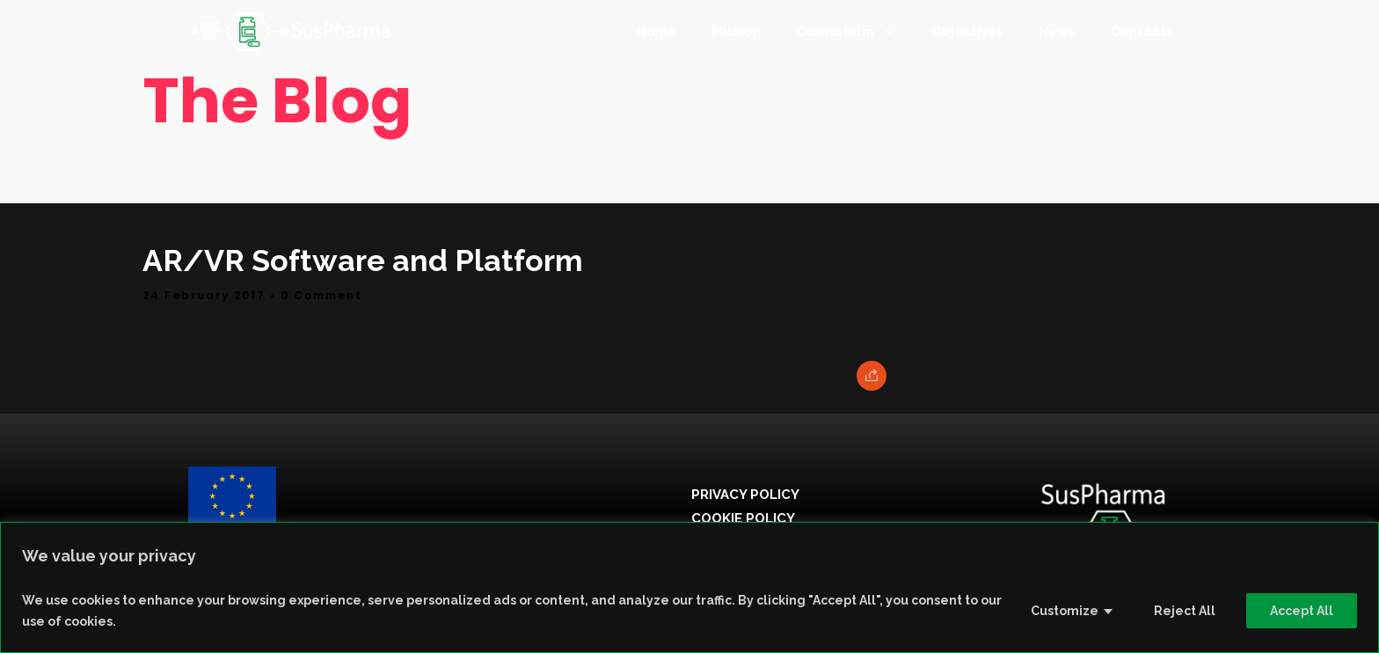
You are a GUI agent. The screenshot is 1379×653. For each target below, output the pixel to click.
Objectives (967, 32)
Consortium (846, 31)
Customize (1064, 611)
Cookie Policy (743, 518)
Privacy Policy (745, 495)
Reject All (1184, 611)
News (1057, 32)
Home (656, 32)
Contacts (1142, 32)
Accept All (1301, 611)
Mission (736, 32)
